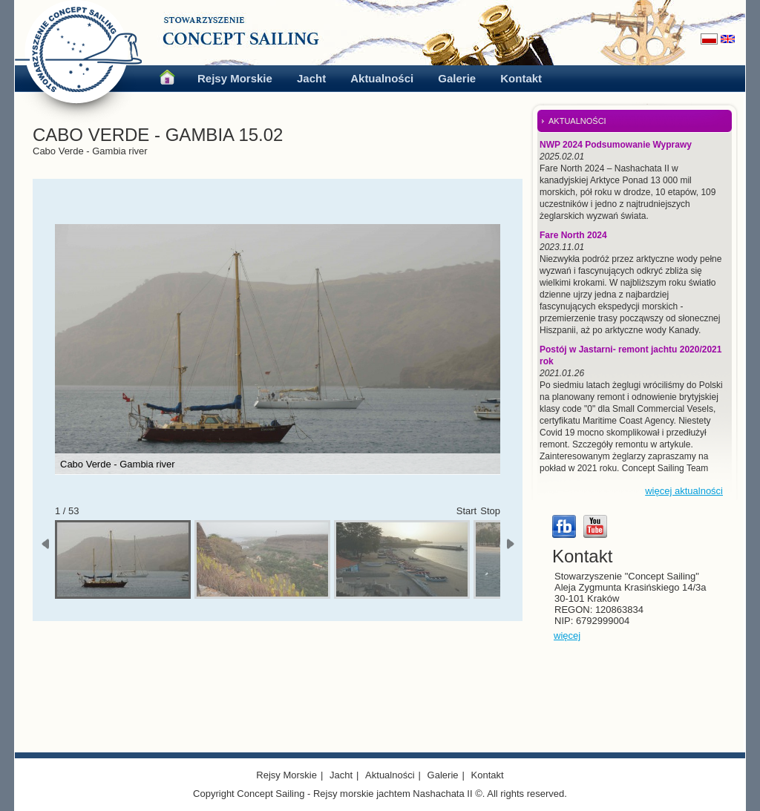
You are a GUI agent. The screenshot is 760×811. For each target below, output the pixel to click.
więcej (567, 635)
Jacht (311, 78)
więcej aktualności (684, 490)
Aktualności (381, 78)
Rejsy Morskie (234, 78)
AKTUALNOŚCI (577, 120)
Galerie (457, 78)
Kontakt (521, 78)
